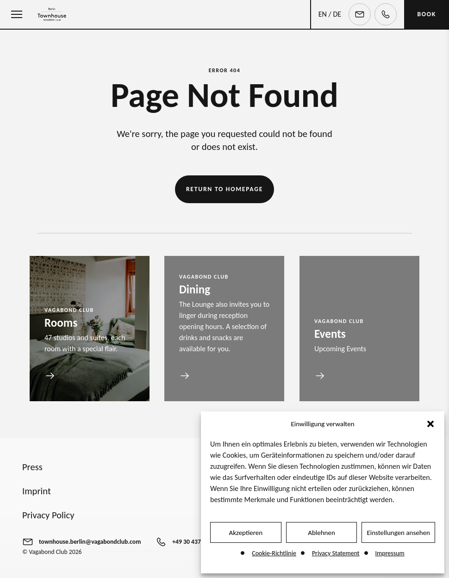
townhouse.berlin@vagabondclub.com (90, 542)
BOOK (426, 14)
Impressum (390, 553)
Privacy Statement (336, 553)
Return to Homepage (224, 189)
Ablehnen (321, 532)
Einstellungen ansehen (398, 532)
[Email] (360, 14)
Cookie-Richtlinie (274, 553)
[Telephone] (385, 14)
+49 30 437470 (191, 542)
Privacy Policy (48, 515)
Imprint (36, 491)
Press (32, 467)
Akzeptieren (246, 532)
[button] (430, 424)
